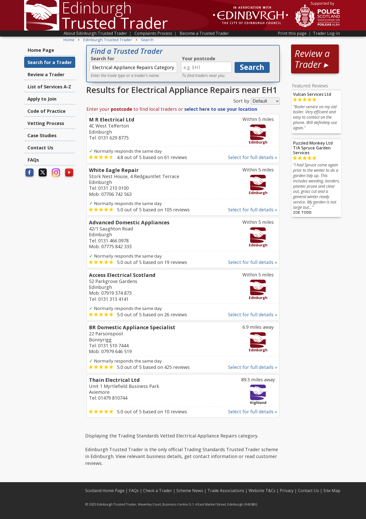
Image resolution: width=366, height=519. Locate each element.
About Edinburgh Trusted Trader (95, 33)
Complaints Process (153, 33)
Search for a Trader (49, 62)
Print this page (292, 33)
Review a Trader (46, 74)
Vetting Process (45, 123)
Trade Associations (225, 490)
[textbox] (133, 67)
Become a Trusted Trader (204, 33)
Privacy (287, 490)
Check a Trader (157, 490)
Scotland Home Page (105, 490)
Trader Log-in (326, 33)
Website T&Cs (262, 490)
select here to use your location (220, 109)
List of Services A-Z (49, 87)
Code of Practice (46, 111)
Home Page (40, 50)
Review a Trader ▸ (312, 59)
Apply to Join (41, 99)
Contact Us (40, 148)
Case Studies (41, 135)
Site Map (331, 490)
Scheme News (189, 490)
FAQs (33, 160)
